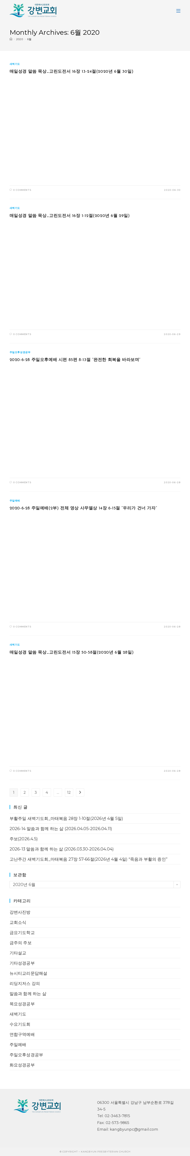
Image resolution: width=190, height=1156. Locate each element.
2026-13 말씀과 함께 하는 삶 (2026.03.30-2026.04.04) (62, 849)
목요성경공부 (22, 1003)
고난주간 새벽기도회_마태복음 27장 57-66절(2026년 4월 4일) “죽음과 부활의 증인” (89, 859)
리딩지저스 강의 (25, 983)
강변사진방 (20, 912)
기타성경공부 (22, 963)
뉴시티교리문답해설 (28, 973)
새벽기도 (15, 63)
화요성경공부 (22, 1064)
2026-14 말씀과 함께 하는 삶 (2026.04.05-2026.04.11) (61, 828)
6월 (29, 39)
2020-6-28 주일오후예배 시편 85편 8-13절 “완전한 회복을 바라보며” (75, 360)
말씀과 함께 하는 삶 (28, 993)
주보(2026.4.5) (24, 838)
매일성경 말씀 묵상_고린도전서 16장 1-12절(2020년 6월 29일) (70, 216)
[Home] (11, 39)
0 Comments (22, 190)
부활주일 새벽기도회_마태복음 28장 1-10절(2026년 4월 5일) (67, 818)
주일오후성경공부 (20, 352)
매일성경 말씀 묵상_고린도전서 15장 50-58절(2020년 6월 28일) (72, 653)
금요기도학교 (22, 932)
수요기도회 (20, 1024)
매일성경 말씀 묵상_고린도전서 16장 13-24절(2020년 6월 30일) (72, 72)
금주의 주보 (21, 942)
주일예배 (15, 500)
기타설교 (18, 952)
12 (69, 792)
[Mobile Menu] (178, 10)
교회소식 (18, 922)
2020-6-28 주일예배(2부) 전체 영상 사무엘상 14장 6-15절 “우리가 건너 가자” (83, 508)
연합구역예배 (22, 1034)
